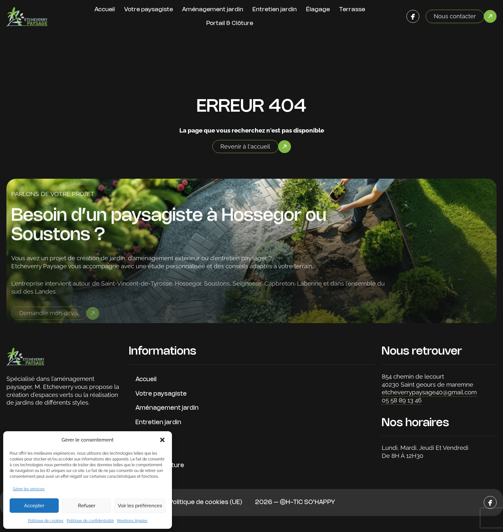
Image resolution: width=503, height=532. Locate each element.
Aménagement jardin (212, 9)
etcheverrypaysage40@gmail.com (429, 392)
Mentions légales (132, 521)
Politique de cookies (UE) (205, 502)
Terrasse (352, 9)
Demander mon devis (48, 316)
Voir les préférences (140, 506)
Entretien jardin (274, 9)
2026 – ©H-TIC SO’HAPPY (295, 502)
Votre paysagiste (148, 9)
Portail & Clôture (229, 23)
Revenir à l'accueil (245, 146)
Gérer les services (29, 489)
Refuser (86, 506)
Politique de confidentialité (90, 521)
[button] (162, 440)
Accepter (34, 506)
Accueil (105, 9)
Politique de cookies (46, 521)
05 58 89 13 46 (402, 400)
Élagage (318, 9)
